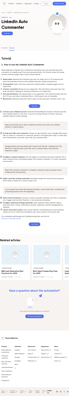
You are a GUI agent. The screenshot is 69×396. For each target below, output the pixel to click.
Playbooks (32, 361)
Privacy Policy (23, 391)
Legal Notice (4, 391)
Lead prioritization (7, 367)
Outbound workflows (4, 357)
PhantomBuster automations (6, 351)
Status (57, 361)
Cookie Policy (30, 391)
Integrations (5, 380)
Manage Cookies (37, 391)
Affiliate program (60, 357)
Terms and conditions (13, 391)
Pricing (56, 350)
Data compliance (6, 371)
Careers (58, 354)
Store (3, 12)
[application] (64, 391)
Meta (16, 364)
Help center (46, 350)
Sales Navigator (20, 353)
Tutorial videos (33, 357)
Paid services (46, 357)
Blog (30, 354)
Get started (32, 350)
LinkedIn (9, 12)
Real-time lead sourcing (6, 363)
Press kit (44, 391)
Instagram (18, 361)
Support (45, 354)
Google (17, 357)
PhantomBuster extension (6, 376)
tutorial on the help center (11, 218)
